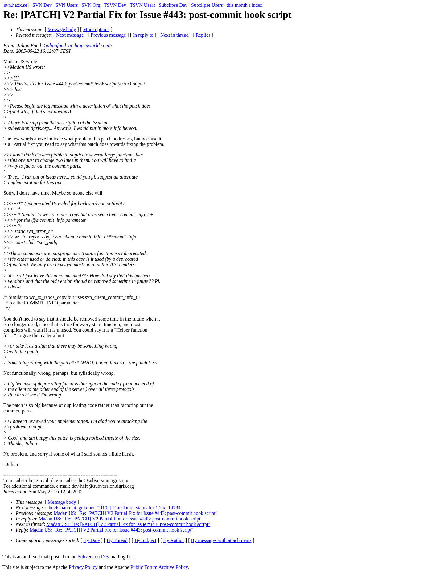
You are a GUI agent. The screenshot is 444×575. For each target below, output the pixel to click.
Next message (70, 35)
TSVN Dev (115, 5)
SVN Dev (42, 5)
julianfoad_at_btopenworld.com (77, 45)
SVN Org (90, 5)
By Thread (117, 540)
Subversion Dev (93, 556)
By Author (173, 540)
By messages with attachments (221, 540)
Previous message (108, 35)
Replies (202, 35)
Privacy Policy (83, 567)
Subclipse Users (207, 5)
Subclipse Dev (173, 5)
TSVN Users (142, 5)
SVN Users (67, 5)
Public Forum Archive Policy (159, 567)
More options (96, 29)
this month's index (245, 5)
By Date (92, 540)
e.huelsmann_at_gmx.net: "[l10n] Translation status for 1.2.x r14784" (114, 507)
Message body (62, 29)
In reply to (143, 35)
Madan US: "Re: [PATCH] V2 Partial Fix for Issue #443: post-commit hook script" (135, 513)
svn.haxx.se (15, 5)
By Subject (145, 540)
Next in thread (174, 35)
